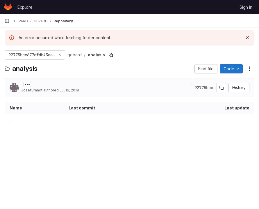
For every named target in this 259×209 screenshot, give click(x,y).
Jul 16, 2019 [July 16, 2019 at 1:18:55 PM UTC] (69, 90)
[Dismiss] (247, 37)
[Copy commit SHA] (221, 87)
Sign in (246, 7)
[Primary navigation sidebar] (7, 21)
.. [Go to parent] (10, 120)
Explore (25, 7)
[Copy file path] (110, 55)
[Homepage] (8, 7)
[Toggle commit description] (27, 84)
